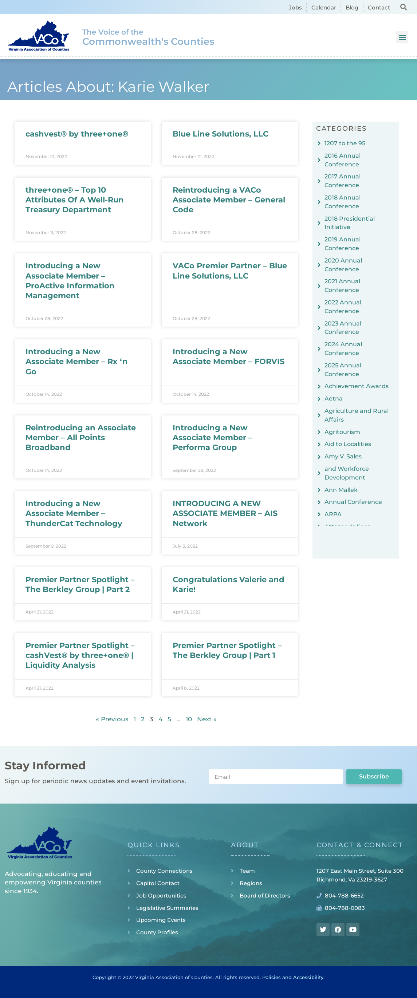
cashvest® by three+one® (76, 133)
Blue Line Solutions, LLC (220, 133)
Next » (207, 719)
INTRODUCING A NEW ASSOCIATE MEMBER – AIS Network (225, 513)
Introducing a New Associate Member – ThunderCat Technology (73, 513)
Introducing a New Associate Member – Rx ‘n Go (76, 361)
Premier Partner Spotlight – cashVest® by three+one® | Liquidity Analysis (80, 655)
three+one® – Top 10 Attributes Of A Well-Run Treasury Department (74, 199)
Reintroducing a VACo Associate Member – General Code (229, 199)
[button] (404, 7)
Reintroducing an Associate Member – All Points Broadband (80, 437)
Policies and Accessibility (292, 977)
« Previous (112, 719)
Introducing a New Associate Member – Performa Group (212, 437)
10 (189, 719)
